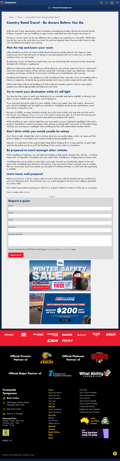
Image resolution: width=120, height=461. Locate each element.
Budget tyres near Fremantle (90, 409)
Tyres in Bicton (85, 398)
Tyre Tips (51, 404)
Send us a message (15, 413)
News (51, 438)
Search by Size (53, 395)
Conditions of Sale (28, 455)
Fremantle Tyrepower (60, 7)
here (27, 192)
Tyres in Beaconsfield (87, 395)
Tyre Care (52, 401)
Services (52, 415)
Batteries (51, 418)
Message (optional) (15, 234)
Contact (51, 429)
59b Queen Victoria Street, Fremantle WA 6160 (18, 403)
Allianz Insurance (36, 115)
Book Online (54, 432)
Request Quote (15, 255)
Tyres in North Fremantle (88, 404)
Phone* (11, 213)
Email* (10, 220)
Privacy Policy (51, 249)
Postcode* (12, 227)
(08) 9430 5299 (14, 409)
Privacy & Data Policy (15, 455)
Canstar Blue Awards (87, 406)
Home (10, 17)
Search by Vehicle (55, 393)
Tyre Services (53, 421)
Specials (52, 426)
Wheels (51, 406)
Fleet (50, 435)
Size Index (83, 390)
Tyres (50, 390)
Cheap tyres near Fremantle (90, 412)
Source (52, 196)
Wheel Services (54, 423)
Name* (11, 205)
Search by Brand (54, 398)
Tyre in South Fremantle (88, 392)
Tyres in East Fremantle (88, 401)
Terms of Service (65, 249)
